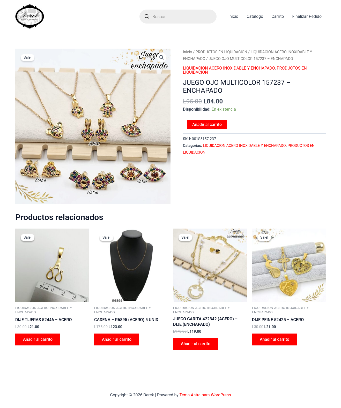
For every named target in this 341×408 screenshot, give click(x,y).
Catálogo (255, 16)
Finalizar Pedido (307, 16)
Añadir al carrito (207, 124)
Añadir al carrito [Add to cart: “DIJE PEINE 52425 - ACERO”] (274, 339)
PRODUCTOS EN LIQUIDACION (221, 52)
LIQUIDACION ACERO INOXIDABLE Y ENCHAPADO (229, 68)
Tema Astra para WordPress (205, 394)
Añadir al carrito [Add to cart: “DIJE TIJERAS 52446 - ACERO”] (38, 339)
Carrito (277, 16)
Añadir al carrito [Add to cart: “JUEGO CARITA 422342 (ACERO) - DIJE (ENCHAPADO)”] (195, 343)
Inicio (233, 16)
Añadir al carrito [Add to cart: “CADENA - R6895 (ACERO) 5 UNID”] (116, 339)
